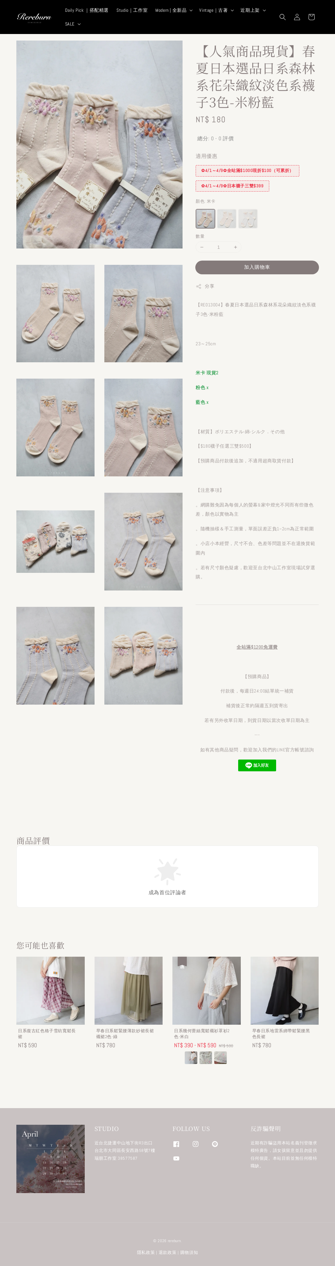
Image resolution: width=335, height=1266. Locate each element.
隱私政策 (146, 1252)
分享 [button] (205, 286)
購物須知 (189, 1252)
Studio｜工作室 (132, 10)
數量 (200, 236)
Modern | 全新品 (170, 10)
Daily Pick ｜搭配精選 (87, 10)
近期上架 (249, 10)
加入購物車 (257, 267)
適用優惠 (206, 156)
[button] (282, 17)
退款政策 (168, 1252)
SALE (70, 24)
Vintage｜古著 (213, 10)
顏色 (205, 201)
